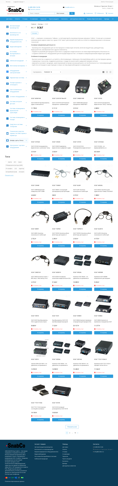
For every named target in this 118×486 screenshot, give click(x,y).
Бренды (106, 19)
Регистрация (109, 2)
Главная (33, 24)
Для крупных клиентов (77, 19)
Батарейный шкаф (11, 172)
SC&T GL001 (77, 185)
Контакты (64, 19)
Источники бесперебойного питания (15, 54)
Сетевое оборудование (17, 96)
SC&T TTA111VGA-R (100, 359)
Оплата (17, 19)
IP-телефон (9, 168)
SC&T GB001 (35, 229)
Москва (8, 2)
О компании (34, 19)
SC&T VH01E (35, 316)
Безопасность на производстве (44, 449)
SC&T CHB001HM (78, 98)
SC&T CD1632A (99, 142)
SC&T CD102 (98, 98)
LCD (16, 168)
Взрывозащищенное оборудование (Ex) (46, 451)
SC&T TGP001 (56, 229)
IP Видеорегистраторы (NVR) (14, 165)
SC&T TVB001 (56, 185)
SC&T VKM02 (98, 316)
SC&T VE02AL (77, 272)
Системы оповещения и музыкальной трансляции (17, 110)
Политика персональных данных (14, 481)
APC (15, 162)
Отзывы (24, 19)
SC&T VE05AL (56, 359)
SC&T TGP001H (78, 229)
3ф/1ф (10, 162)
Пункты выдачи (54, 19)
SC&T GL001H (98, 229)
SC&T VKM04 (77, 316)
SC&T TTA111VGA (36, 403)
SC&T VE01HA (77, 359)
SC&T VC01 (55, 316)
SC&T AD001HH (36, 98)
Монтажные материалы (17, 66)
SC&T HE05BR (98, 272)
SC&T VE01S (35, 359)
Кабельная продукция (17, 61)
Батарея (21, 172)
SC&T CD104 (77, 142)
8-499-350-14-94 (34, 7)
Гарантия (43, 19)
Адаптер (21, 168)
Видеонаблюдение (16, 47)
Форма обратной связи (94, 19)
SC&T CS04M (35, 185)
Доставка (9, 19)
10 (75, 433)
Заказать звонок (35, 9)
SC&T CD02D (56, 142)
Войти (103, 2)
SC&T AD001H (56, 272)
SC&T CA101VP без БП (59, 98)
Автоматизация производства (44, 447)
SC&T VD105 (56, 403)
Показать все (72, 427)
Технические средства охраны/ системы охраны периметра (18, 133)
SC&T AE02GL (98, 185)
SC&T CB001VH (36, 272)
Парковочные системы (17, 78)
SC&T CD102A (35, 142)
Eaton (20, 162)
